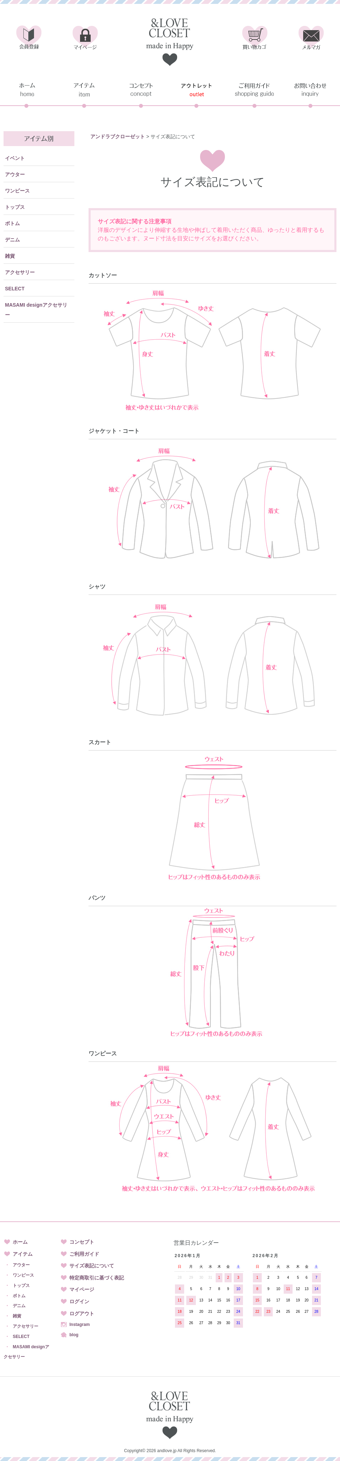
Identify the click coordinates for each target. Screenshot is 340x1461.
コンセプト (81, 1242)
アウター (15, 174)
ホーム (20, 1242)
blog (73, 1334)
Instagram (79, 1324)
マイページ (81, 1289)
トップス (15, 207)
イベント (15, 158)
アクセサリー (20, 272)
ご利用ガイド (84, 1254)
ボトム (12, 223)
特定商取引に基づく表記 (96, 1278)
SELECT (14, 288)
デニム (12, 239)
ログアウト (81, 1313)
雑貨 (10, 256)
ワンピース (17, 191)
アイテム (23, 1254)
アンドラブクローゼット (117, 136)
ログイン (79, 1301)
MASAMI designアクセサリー (36, 310)
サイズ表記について (91, 1265)
